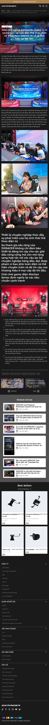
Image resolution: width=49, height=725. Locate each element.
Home (3, 10)
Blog (8, 10)
